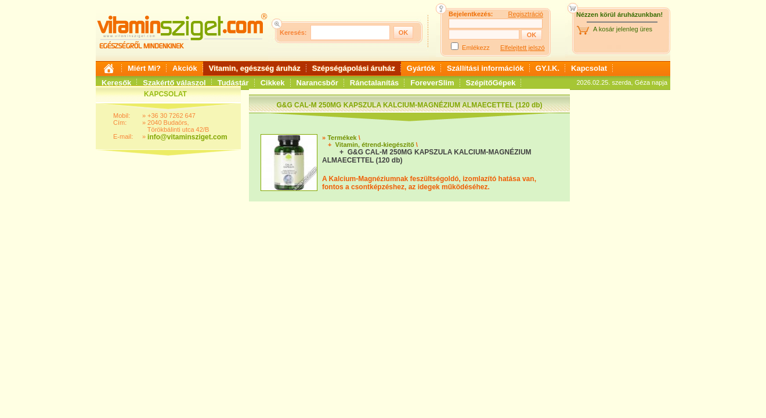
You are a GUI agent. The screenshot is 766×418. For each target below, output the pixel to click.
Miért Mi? (144, 68)
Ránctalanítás (374, 82)
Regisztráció (525, 13)
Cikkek (273, 82)
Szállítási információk (485, 68)
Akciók (184, 68)
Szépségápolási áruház (353, 68)
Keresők (116, 82)
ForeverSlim (432, 82)
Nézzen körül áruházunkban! (619, 14)
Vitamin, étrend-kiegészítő (374, 144)
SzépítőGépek (491, 82)
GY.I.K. (547, 68)
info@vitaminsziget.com (187, 137)
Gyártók (421, 68)
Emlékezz (476, 47)
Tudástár (233, 82)
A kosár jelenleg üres (622, 29)
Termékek (342, 137)
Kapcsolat (589, 68)
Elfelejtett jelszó (522, 47)
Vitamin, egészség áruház (255, 68)
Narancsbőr (317, 82)
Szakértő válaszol (174, 82)
